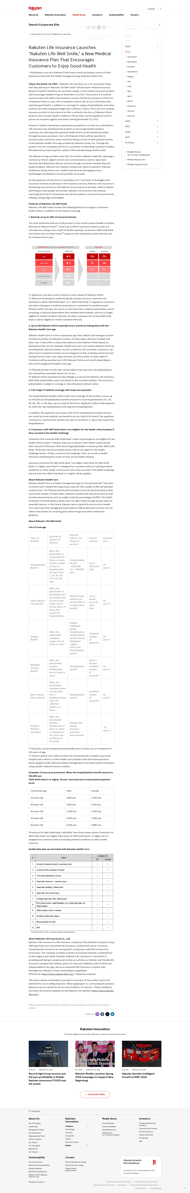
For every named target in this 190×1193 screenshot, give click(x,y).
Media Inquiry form (138, 164)
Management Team (36, 1130)
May (128, 91)
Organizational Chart (37, 1136)
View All (130, 116)
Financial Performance (148, 1128)
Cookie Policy (140, 1188)
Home (31, 19)
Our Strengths (34, 1146)
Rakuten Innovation (55, 12)
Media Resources (137, 159)
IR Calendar (143, 1138)
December (131, 57)
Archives (129, 142)
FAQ (140, 1141)
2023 (68, 19)
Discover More (95, 1094)
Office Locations (35, 1139)
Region (68, 1145)
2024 (127, 46)
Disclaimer (123, 1185)
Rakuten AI (33, 1149)
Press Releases (57, 19)
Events (68, 1139)
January (130, 111)
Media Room (79, 12)
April (128, 96)
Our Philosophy (35, 1123)
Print (111, 27)
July (128, 81)
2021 (127, 126)
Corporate (69, 1136)
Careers (134, 12)
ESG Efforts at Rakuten (38, 1172)
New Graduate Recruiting (75, 1162)
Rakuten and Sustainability (39, 1165)
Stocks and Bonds (146, 1135)
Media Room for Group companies (139, 153)
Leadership (33, 1126)
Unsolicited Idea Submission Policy (144, 1185)
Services (68, 1133)
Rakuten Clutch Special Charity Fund (38, 1176)
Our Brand (33, 1142)
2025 (127, 41)
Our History (33, 1152)
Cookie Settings (155, 1188)
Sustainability (116, 12)
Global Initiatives (35, 1168)
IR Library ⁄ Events (146, 1132)
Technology (70, 1129)
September (131, 71)
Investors (97, 12)
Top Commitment (36, 1162)
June (128, 86)
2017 (127, 137)
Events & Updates (151, 28)
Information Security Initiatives (119, 1182)
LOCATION (34, 1111)
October (130, 66)
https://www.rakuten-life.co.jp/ (58, 974)
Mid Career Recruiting (74, 1165)
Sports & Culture (72, 1142)
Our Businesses (35, 1133)
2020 (128, 131)
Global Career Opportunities (70, 1169)
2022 (127, 121)
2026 (127, 35)
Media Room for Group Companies (110, 1134)
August (129, 76)
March (129, 101)
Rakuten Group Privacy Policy (146, 1182)
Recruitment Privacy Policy (104, 1185)
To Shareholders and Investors (147, 1124)
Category (69, 1126)
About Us (33, 12)
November (131, 62)
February (130, 106)
